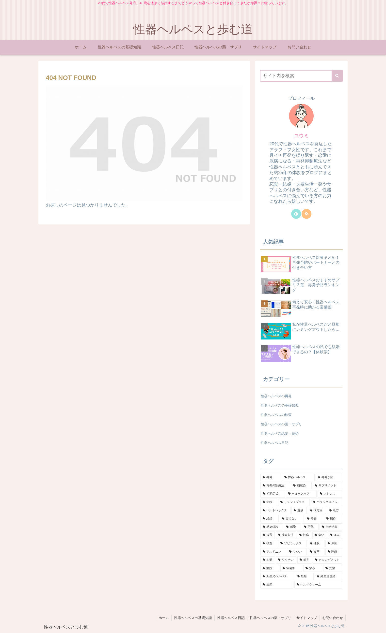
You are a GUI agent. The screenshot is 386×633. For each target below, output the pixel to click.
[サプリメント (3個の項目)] (327, 485)
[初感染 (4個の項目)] (301, 485)
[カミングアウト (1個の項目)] (327, 560)
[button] (337, 76)
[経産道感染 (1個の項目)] (328, 576)
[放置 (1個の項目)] (267, 535)
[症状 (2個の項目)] (268, 502)
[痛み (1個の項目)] (335, 535)
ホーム (164, 618)
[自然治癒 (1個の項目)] (331, 527)
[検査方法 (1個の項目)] (286, 535)
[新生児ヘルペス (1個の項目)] (277, 576)
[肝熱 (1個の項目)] (310, 527)
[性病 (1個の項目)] (304, 535)
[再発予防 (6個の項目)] (329, 477)
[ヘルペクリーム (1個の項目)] (318, 585)
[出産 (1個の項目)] (276, 585)
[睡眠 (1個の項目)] (333, 552)
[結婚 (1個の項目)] (269, 518)
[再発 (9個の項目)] (270, 477)
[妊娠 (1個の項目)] (304, 576)
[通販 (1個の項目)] (316, 543)
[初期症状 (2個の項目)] (272, 494)
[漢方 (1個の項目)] (334, 510)
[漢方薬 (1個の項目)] (317, 510)
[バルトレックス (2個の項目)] (275, 510)
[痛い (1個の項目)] (319, 535)
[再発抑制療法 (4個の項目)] (275, 485)
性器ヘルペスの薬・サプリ (270, 618)
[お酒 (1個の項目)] (267, 560)
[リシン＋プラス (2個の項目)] (294, 502)
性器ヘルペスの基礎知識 (193, 618)
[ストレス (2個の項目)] (330, 494)
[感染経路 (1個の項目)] (271, 527)
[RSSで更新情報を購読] (306, 214)
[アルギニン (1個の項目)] (273, 552)
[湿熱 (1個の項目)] (299, 510)
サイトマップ (306, 618)
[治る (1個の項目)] (312, 568)
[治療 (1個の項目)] (314, 518)
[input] (301, 76)
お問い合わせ (332, 618)
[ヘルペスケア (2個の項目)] (301, 494)
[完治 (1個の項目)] (332, 568)
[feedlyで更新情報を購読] (296, 214)
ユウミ (301, 135)
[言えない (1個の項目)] (292, 518)
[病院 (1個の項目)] (269, 568)
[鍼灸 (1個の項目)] (333, 518)
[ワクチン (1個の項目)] (286, 560)
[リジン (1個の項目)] (297, 552)
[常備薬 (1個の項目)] (291, 568)
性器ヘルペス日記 (231, 618)
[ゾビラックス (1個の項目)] (292, 543)
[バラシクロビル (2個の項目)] (326, 502)
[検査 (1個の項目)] (268, 543)
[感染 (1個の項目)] (292, 527)
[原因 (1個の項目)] (333, 543)
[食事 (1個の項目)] (316, 552)
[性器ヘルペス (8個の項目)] (298, 477)
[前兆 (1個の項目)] (304, 560)
